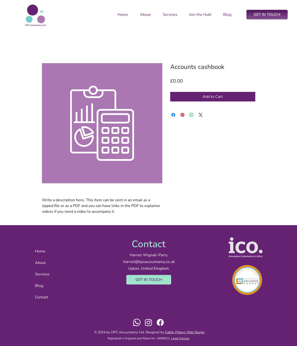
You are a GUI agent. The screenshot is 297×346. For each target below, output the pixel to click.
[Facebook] (160, 322)
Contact (41, 297)
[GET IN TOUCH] (267, 14)
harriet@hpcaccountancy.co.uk (149, 261)
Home (40, 251)
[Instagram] (148, 322)
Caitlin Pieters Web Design (185, 332)
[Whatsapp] (136, 322)
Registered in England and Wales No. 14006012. (139, 338)
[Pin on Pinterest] (182, 115)
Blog (39, 285)
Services (42, 274)
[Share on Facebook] (173, 115)
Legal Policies (180, 338)
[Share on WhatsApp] (191, 115)
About (40, 262)
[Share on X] (201, 115)
